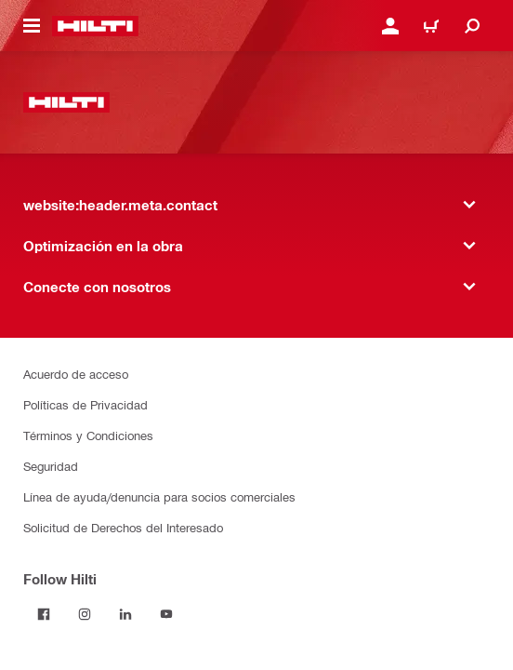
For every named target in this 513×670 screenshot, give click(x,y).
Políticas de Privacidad (85, 404)
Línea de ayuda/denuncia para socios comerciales (159, 496)
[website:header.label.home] (95, 26)
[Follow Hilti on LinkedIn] (125, 614)
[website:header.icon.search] (472, 26)
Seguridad (50, 466)
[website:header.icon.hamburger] (31, 26)
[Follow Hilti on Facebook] (43, 614)
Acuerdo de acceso (75, 374)
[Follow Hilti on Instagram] (84, 614)
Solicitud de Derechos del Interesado (123, 527)
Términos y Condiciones (88, 435)
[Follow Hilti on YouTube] (166, 614)
